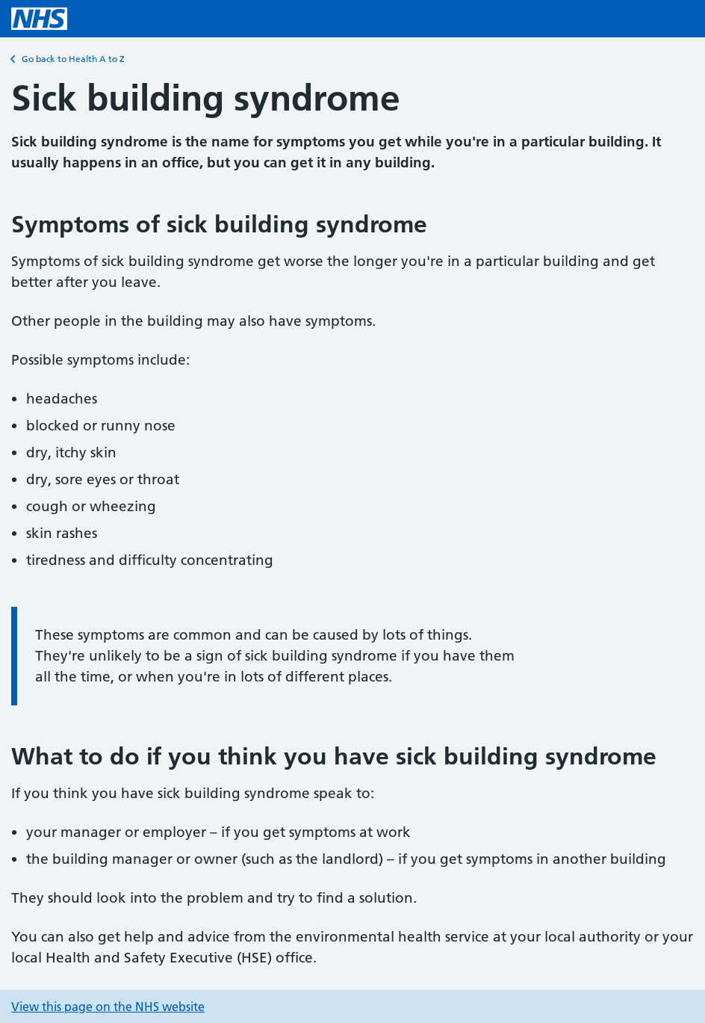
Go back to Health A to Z (68, 59)
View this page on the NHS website (108, 1006)
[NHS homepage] (39, 18)
